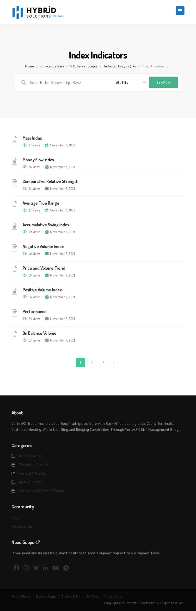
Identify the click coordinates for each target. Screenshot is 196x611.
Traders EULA (70, 597)
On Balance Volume (39, 333)
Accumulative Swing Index (46, 224)
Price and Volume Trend (44, 268)
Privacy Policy (21, 597)
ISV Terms (93, 597)
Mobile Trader (30, 482)
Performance (35, 311)
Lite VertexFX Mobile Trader (41, 490)
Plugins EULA (114, 597)
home (29, 66)
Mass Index (32, 138)
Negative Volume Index (43, 246)
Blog (15, 517)
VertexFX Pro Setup (34, 473)
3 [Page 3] (103, 362)
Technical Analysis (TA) (119, 66)
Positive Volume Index (42, 289)
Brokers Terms (46, 597)
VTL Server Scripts (83, 66)
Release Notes (31, 456)
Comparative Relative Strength (50, 181)
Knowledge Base (52, 66)
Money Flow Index (38, 159)
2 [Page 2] (92, 362)
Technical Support (34, 464)
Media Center (22, 526)
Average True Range (41, 203)
